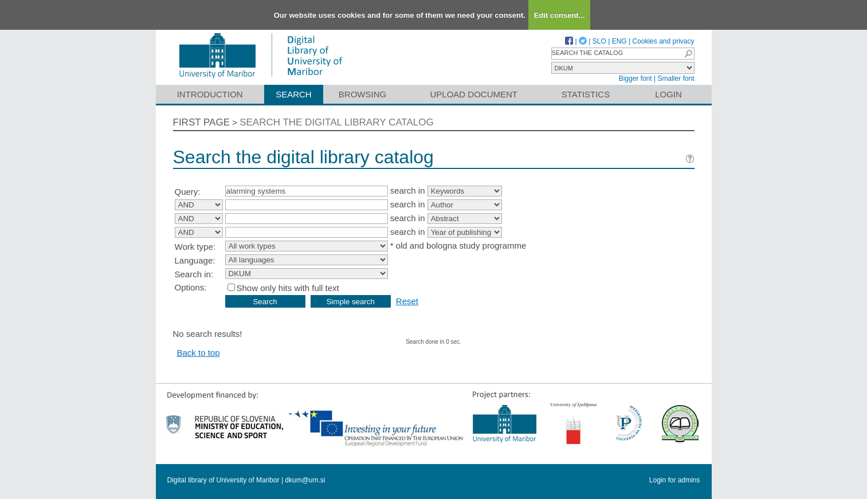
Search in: (194, 274)
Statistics (586, 94)
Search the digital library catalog (337, 122)
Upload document (474, 94)
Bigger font (635, 78)
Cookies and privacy (663, 41)
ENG (619, 41)
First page (201, 122)
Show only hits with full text (288, 288)
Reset (407, 301)
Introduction (210, 94)
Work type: (195, 247)
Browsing (362, 94)
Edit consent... (559, 15)
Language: (195, 260)
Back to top (198, 352)
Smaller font (675, 78)
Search (294, 94)
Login (668, 94)
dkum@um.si (305, 480)
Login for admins (674, 480)
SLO (599, 41)
